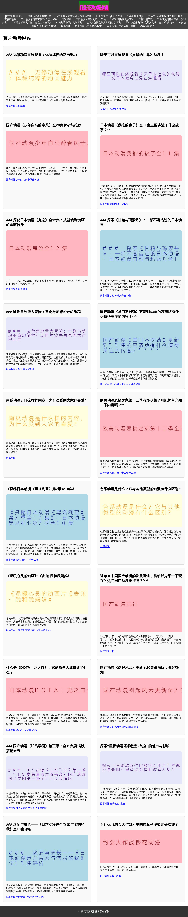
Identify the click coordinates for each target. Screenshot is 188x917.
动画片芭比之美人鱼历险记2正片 (104, 22)
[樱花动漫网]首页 (14, 16)
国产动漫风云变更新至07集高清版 (74, 16)
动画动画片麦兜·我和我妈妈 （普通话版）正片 (30, 630)
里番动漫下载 (145, 19)
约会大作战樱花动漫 (110, 875)
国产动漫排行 (107, 651)
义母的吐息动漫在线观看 (113, 109)
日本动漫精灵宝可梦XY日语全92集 (39, 19)
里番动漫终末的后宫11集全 (121, 25)
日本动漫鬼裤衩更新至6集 (88, 25)
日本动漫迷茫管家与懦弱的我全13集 (25, 897)
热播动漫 (66, 25)
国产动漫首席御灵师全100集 (91, 19)
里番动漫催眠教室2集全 (112, 803)
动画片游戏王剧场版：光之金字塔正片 (31, 22)
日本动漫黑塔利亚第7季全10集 (22, 559)
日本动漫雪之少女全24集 (109, 16)
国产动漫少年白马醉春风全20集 (23, 179)
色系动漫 (105, 546)
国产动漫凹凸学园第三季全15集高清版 (26, 808)
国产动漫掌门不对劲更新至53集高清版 (120, 384)
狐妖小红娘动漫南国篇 (39, 16)
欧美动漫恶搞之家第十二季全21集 (118, 472)
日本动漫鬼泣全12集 (17, 289)
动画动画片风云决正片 (122, 19)
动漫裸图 (66, 19)
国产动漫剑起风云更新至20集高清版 (119, 726)
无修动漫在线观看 (15, 106)
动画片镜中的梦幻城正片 (69, 22)
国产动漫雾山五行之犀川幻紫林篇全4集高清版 (150, 22)
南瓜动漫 (11, 458)
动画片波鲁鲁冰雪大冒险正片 (21, 369)
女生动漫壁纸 (147, 25)
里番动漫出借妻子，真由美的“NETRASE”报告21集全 (155, 16)
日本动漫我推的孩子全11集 (114, 204)
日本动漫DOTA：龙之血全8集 (22, 730)
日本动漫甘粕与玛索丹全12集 (115, 295)
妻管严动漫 (10, 19)
